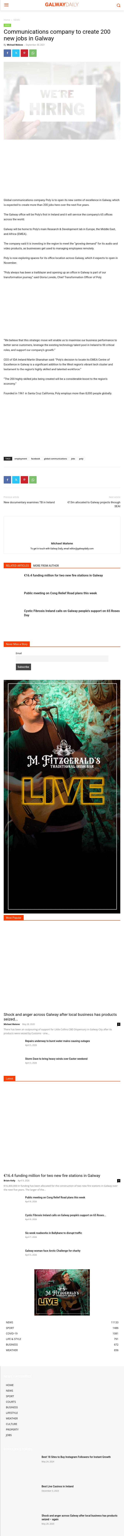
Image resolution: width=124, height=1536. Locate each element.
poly (81, 458)
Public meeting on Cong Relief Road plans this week (60, 593)
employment (21, 458)
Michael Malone (15, 44)
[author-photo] (62, 538)
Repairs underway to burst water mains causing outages (57, 1041)
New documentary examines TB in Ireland (29, 502)
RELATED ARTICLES (17, 565)
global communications (55, 458)
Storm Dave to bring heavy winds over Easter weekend (56, 1058)
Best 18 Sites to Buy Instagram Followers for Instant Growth (76, 1456)
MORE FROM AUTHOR (46, 565)
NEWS (16, 19)
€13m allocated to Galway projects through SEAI (93, 504)
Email (19, 653)
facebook (35, 458)
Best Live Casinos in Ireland (57, 1486)
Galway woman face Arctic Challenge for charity (52, 1250)
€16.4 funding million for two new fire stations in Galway (63, 575)
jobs (73, 458)
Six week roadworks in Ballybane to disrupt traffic (53, 1233)
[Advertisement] (62, 170)
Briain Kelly (9, 1180)
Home (7, 19)
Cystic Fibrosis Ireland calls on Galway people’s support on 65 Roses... (65, 1215)
